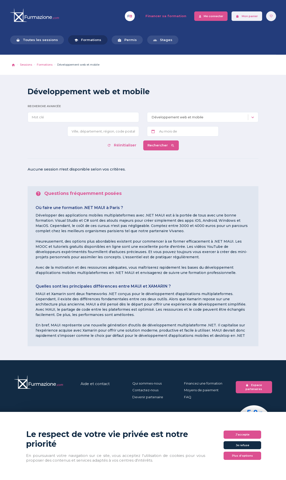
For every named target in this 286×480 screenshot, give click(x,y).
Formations (87, 40)
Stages (162, 40)
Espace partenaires (253, 387)
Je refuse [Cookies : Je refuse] (242, 445)
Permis (127, 40)
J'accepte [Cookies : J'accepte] (242, 434)
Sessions (26, 64)
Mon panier (247, 16)
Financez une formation (203, 383)
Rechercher (161, 145)
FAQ (187, 397)
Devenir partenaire (147, 397)
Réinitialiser (122, 145)
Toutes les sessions (37, 40)
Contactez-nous (145, 390)
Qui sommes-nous (147, 383)
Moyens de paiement (201, 390)
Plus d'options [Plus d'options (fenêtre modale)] (242, 455)
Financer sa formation (165, 16)
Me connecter (210, 16)
